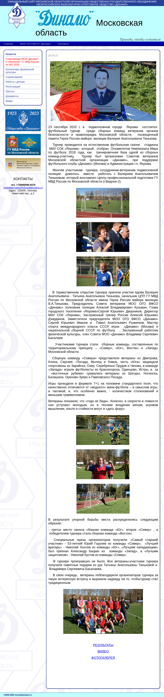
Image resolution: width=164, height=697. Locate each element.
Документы (12, 96)
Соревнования (14, 77)
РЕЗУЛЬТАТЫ (103, 645)
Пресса (10, 91)
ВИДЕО (103, 651)
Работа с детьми (15, 81)
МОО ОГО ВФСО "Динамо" (35, 43)
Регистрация (13, 86)
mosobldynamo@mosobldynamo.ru (23, 187)
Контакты (63, 43)
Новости (11, 54)
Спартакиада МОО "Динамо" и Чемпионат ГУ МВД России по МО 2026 (22, 61)
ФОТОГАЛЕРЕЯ (103, 658)
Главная (8, 43)
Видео (9, 101)
